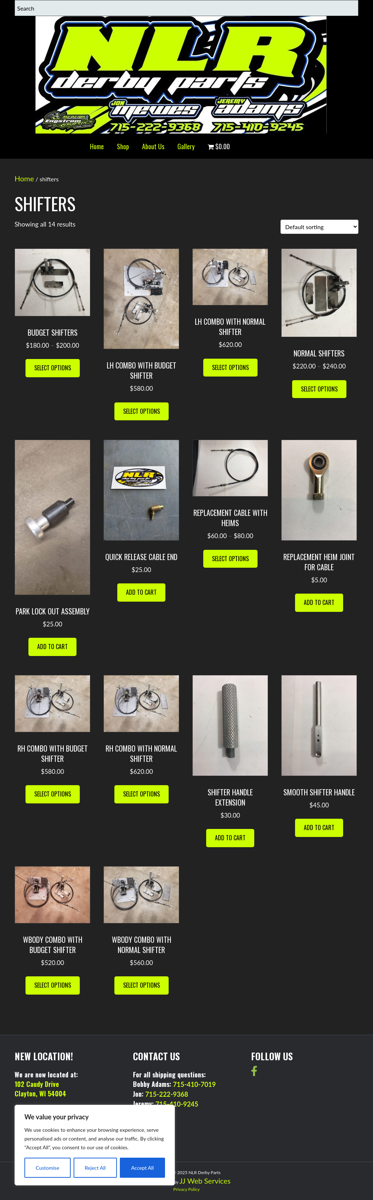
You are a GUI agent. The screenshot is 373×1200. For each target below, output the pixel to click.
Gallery (186, 146)
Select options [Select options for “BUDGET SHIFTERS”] (52, 367)
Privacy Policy (186, 1189)
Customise (47, 1168)
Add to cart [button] (52, 646)
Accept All (142, 1168)
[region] (95, 1145)
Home (97, 146)
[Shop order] (319, 227)
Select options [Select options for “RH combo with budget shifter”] (52, 794)
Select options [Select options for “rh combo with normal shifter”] (141, 794)
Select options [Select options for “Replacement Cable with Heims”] (230, 558)
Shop (123, 146)
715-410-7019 (194, 1084)
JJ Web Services (205, 1180)
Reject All (95, 1168)
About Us (153, 146)
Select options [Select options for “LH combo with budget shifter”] (141, 411)
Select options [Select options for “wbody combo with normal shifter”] (141, 985)
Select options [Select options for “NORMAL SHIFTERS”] (319, 389)
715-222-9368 (166, 1094)
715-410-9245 (177, 1104)
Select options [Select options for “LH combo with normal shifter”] (230, 367)
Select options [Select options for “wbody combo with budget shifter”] (52, 985)
